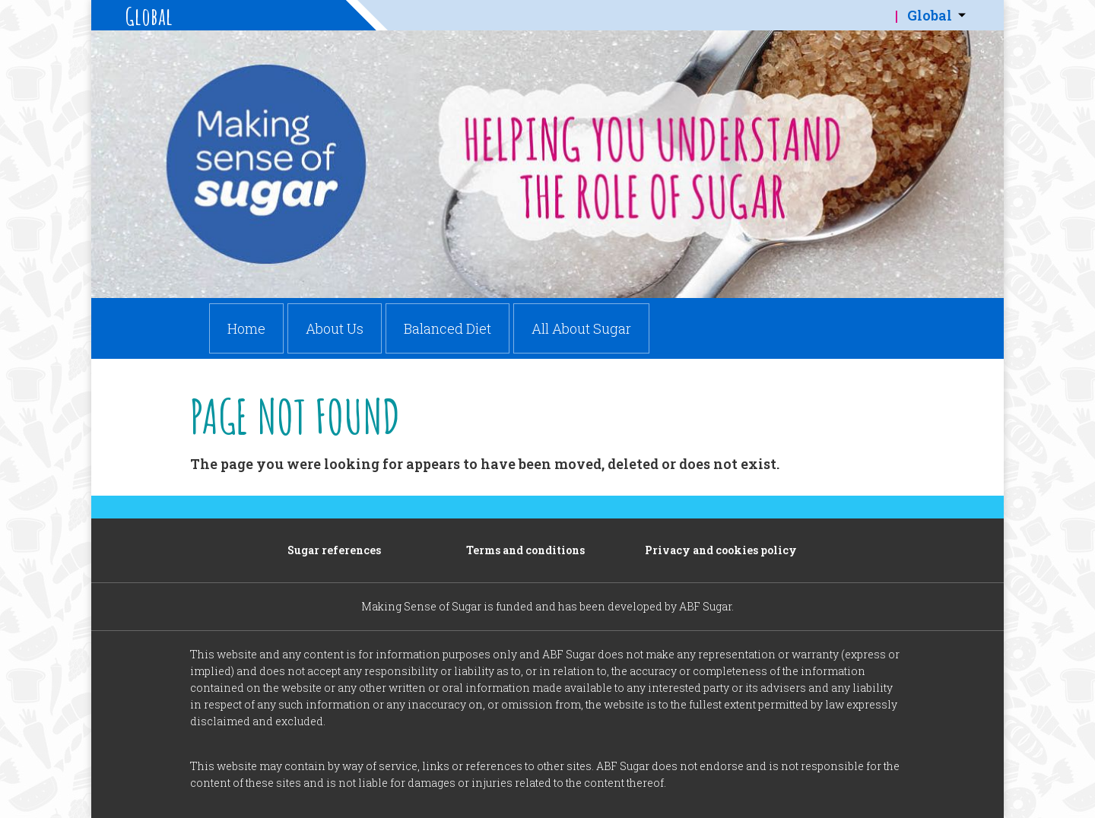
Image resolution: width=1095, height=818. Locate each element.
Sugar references (334, 550)
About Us (334, 328)
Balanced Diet (447, 328)
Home (246, 328)
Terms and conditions (525, 550)
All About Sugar (581, 328)
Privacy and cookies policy (721, 550)
